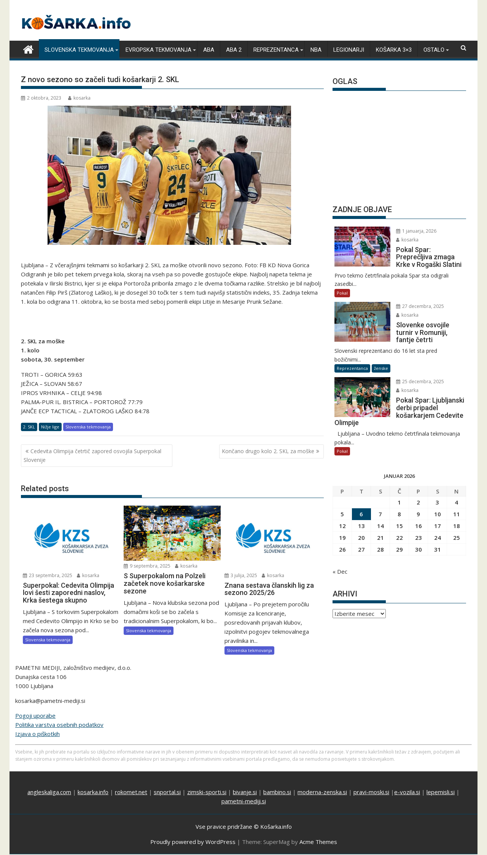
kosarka (79, 98)
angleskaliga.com (49, 792)
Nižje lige (50, 427)
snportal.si (167, 792)
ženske (381, 368)
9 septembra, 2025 (147, 566)
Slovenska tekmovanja (79, 49)
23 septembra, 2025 (47, 575)
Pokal (342, 293)
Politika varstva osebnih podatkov (59, 724)
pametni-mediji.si (243, 801)
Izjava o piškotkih (37, 734)
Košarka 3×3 (394, 49)
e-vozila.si (407, 792)
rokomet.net (131, 792)
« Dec (340, 571)
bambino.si (277, 792)
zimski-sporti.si (206, 792)
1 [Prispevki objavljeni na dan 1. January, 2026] (399, 502)
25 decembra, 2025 (420, 381)
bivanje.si (245, 792)
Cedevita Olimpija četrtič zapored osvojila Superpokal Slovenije (92, 455)
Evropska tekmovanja (158, 49)
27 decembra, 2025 (420, 306)
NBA (315, 49)
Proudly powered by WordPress (193, 841)
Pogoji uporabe (35, 715)
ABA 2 (234, 49)
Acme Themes (318, 841)
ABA (208, 49)
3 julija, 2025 (240, 575)
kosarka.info (93, 792)
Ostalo (433, 49)
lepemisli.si (441, 792)
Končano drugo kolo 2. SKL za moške (268, 451)
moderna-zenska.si (322, 792)
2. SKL (29, 427)
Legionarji (348, 49)
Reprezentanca (276, 49)
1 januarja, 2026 (416, 231)
